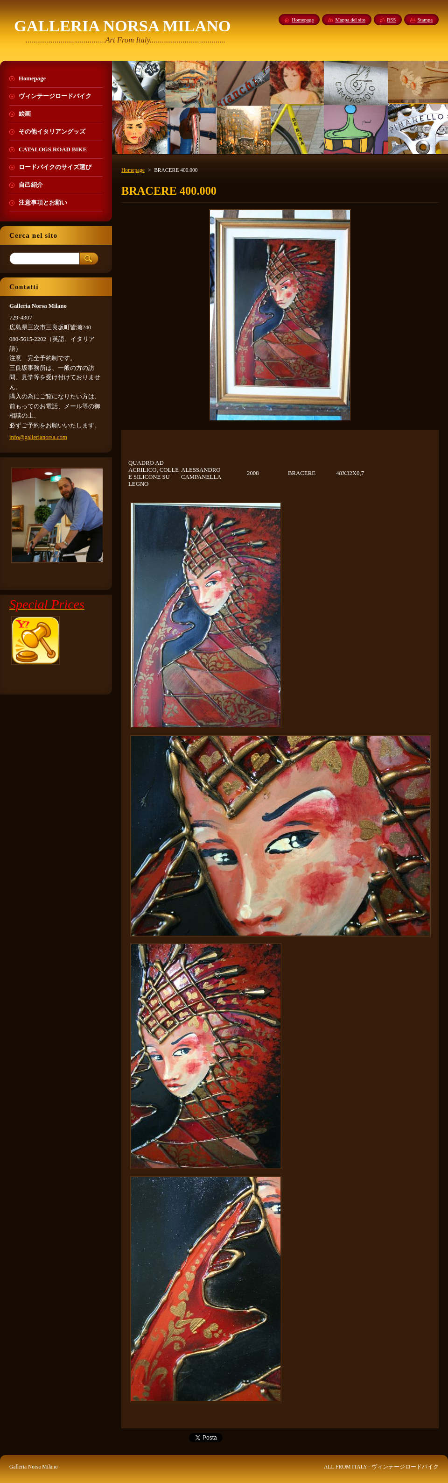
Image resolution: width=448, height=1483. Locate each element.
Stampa (425, 19)
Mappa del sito (350, 19)
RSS (391, 19)
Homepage (133, 170)
